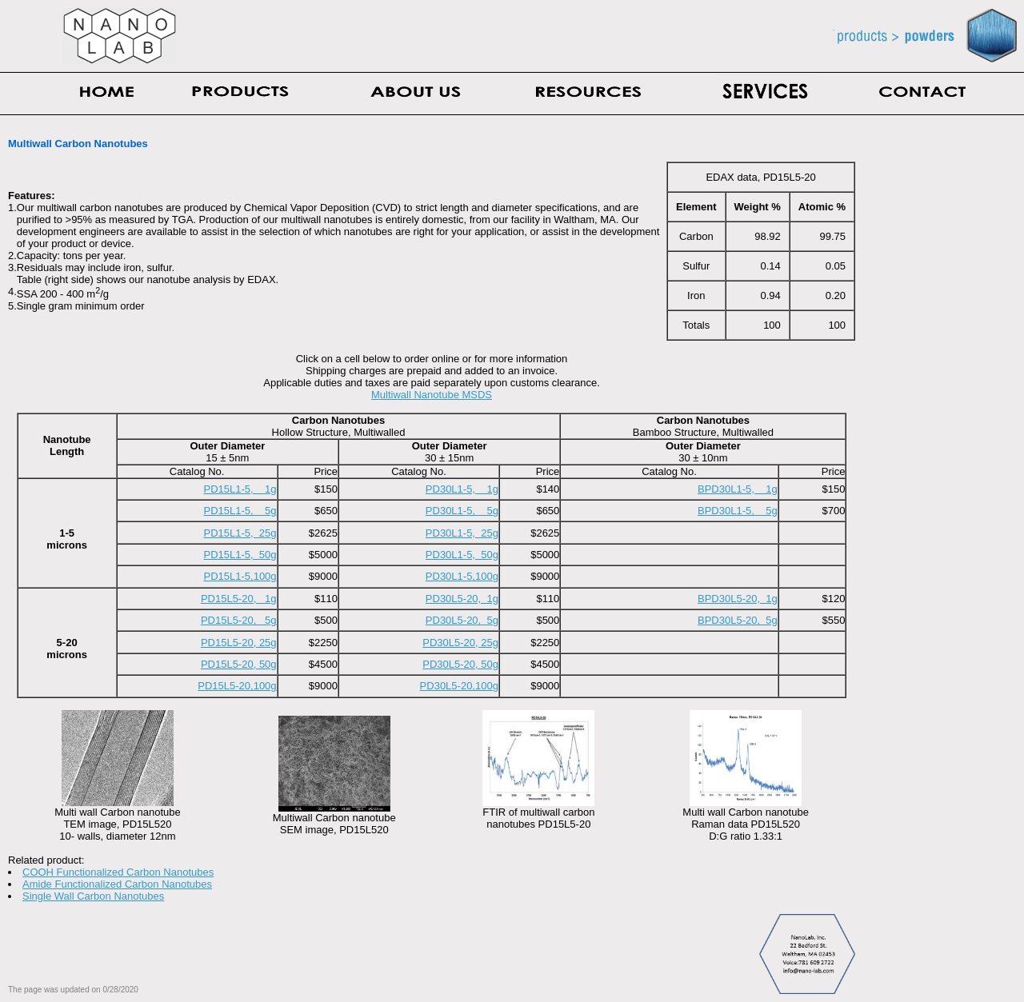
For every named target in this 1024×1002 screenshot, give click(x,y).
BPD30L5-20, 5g (738, 620)
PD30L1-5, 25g (462, 533)
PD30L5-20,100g (459, 686)
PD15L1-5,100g (240, 576)
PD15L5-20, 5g (239, 620)
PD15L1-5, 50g (240, 555)
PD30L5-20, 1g (462, 599)
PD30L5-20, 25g (460, 643)
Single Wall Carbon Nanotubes (93, 896)
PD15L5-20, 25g (239, 643)
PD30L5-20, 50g (460, 664)
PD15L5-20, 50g (239, 664)
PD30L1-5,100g (462, 576)
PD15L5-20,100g (237, 686)
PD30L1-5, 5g (462, 511)
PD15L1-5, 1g (240, 489)
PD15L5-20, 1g (239, 599)
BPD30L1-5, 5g (738, 511)
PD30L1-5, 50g (462, 555)
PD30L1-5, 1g (462, 489)
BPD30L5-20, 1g (738, 599)
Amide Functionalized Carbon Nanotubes (117, 884)
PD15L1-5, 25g (240, 533)
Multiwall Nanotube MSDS (431, 395)
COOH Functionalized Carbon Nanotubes (118, 872)
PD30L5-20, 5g (462, 620)
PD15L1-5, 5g (240, 511)
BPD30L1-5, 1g (738, 489)
